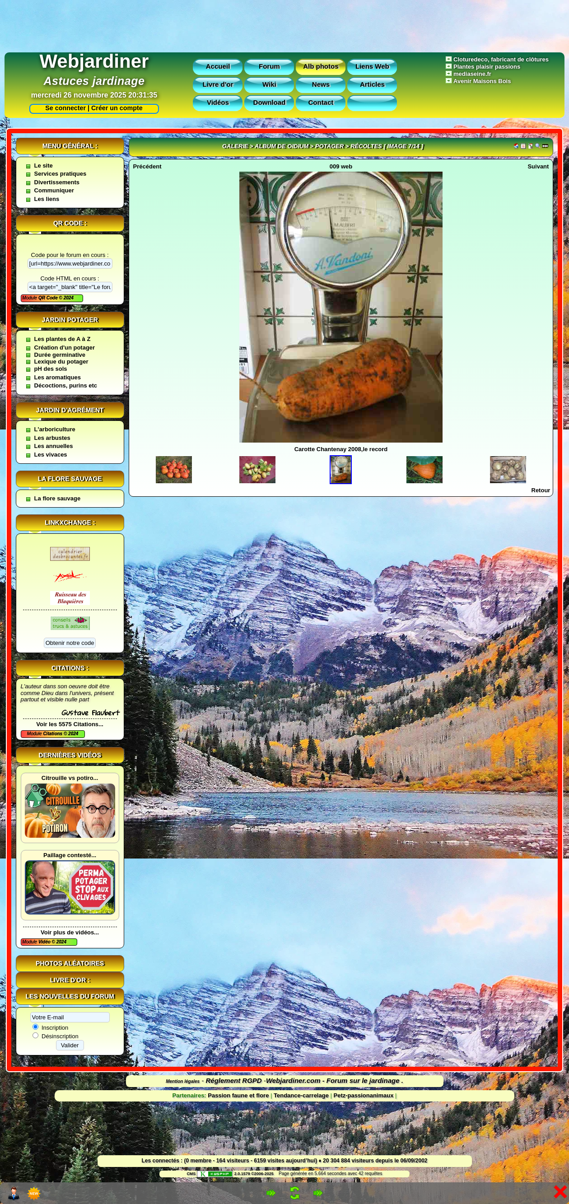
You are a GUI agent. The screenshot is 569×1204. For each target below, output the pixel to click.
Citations (53, 733)
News (321, 84)
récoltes (366, 146)
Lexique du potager (61, 361)
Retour (541, 490)
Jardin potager (70, 319)
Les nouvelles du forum (70, 996)
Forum (269, 66)
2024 (68, 297)
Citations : (70, 668)
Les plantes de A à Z (62, 339)
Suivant (538, 166)
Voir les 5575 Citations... (69, 724)
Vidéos (218, 102)
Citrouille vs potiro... (70, 778)
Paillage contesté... (69, 855)
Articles (372, 84)
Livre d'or (218, 84)
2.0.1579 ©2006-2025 (235, 1173)
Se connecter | (65, 108)
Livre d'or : (70, 980)
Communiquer (54, 190)
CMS (191, 1173)
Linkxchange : (70, 522)
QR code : (70, 223)
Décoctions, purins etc (65, 385)
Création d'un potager (64, 347)
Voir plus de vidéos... (70, 932)
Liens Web (372, 66)
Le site (43, 165)
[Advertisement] (284, 24)
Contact (320, 102)
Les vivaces (50, 454)
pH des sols (50, 368)
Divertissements (56, 182)
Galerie (235, 146)
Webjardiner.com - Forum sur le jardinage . (334, 1080)
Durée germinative (59, 354)
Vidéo (45, 941)
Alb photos (320, 66)
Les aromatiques (57, 377)
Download (269, 102)
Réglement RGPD (234, 1080)
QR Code (48, 297)
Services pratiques (60, 173)
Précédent (147, 166)
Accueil (218, 66)
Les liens (47, 199)
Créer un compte (117, 108)
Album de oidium (281, 146)
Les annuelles (53, 446)
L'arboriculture (54, 429)
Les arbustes (52, 437)
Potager (329, 146)
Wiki (269, 84)
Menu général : (70, 145)
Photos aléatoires (70, 963)
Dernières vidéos (69, 755)
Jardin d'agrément (70, 410)
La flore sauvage (70, 478)
